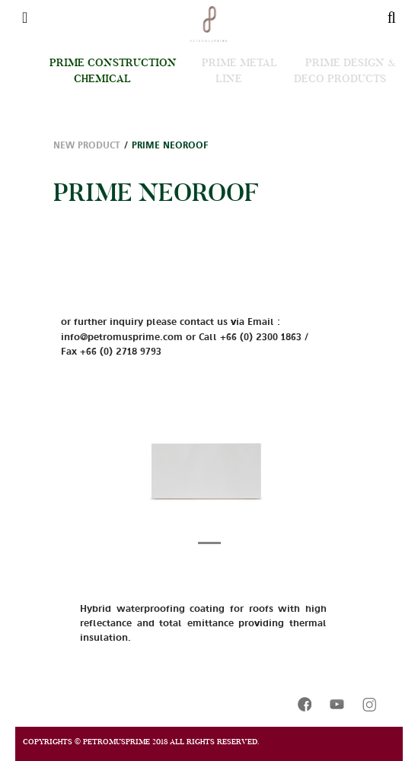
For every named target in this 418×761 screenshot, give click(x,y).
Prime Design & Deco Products (345, 70)
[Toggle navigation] (24, 17)
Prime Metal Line (239, 70)
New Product (86, 145)
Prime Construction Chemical (113, 70)
